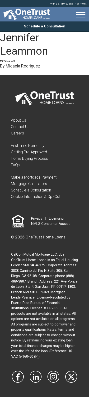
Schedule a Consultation (44, 26)
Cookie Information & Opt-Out (35, 196)
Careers (17, 133)
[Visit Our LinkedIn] (36, 377)
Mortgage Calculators (29, 183)
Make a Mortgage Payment (68, 3)
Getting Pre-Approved (29, 152)
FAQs (15, 165)
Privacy (36, 218)
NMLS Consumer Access (50, 224)
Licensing (56, 218)
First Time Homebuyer (29, 145)
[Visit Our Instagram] (53, 377)
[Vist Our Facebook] (18, 377)
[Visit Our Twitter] (71, 377)
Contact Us (20, 126)
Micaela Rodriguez (23, 65)
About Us (18, 120)
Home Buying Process (29, 158)
